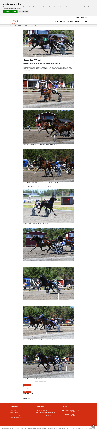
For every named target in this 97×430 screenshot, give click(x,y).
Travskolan (77, 21)
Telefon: (42, 410)
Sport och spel (70, 21)
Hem (56, 21)
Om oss (77, 17)
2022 (26, 25)
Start (12, 25)
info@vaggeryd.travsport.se (40, 381)
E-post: (45, 412)
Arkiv (16, 25)
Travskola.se (84, 17)
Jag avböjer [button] (14, 11)
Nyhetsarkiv (21, 25)
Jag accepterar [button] (7, 11)
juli (30, 25)
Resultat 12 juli (34, 25)
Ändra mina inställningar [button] (23, 11)
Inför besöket (62, 21)
